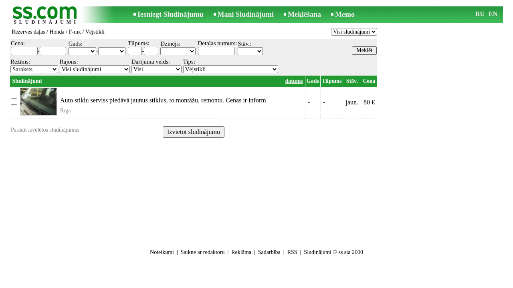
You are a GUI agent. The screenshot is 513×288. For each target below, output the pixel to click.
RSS (292, 252)
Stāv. (352, 81)
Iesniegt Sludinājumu (170, 14)
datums (294, 81)
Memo (345, 14)
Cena (369, 81)
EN (493, 13)
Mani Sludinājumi (246, 14)
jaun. (351, 102)
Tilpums (332, 81)
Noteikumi (162, 252)
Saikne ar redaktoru (203, 252)
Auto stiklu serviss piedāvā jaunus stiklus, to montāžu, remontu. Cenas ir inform (163, 100)
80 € (369, 102)
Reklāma (241, 252)
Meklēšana (304, 14)
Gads (313, 81)
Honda (56, 32)
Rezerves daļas (28, 32)
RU (480, 13)
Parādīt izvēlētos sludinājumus (45, 130)
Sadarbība (269, 252)
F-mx (75, 32)
